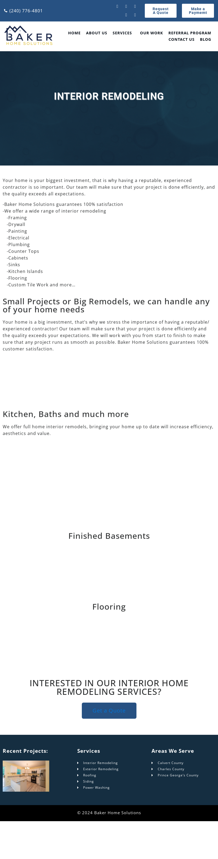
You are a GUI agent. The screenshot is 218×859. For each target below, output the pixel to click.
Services (122, 32)
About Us (96, 32)
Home (74, 32)
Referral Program (189, 32)
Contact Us (181, 39)
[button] (124, 33)
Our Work (151, 32)
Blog (205, 39)
